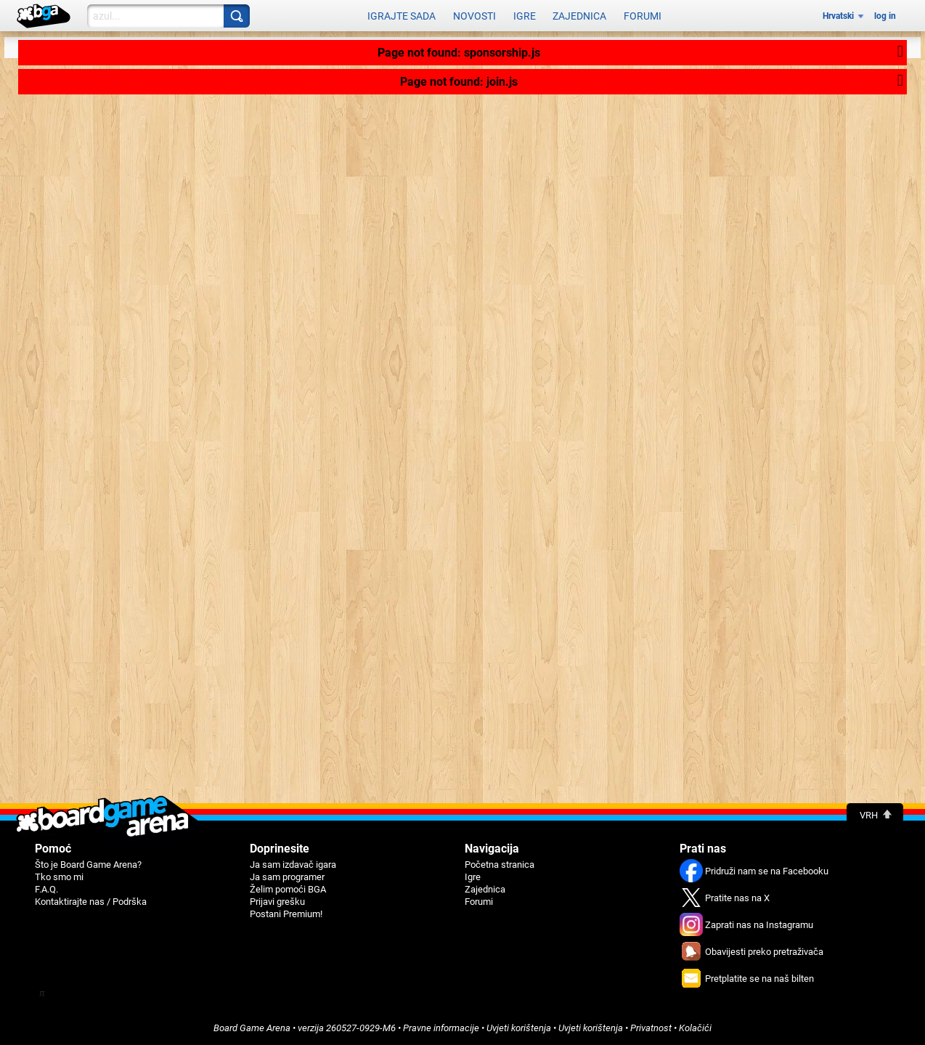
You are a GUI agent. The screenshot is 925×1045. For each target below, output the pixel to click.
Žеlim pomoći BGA (288, 889)
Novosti (474, 16)
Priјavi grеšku (277, 901)
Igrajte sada (401, 16)
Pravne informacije (441, 1027)
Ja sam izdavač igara (293, 864)
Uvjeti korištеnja (518, 1027)
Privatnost (651, 1027)
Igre (524, 16)
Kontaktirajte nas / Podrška (91, 901)
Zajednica (579, 16)
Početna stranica (499, 864)
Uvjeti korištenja (590, 1027)
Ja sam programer (287, 876)
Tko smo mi (59, 876)
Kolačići (695, 1027)
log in (885, 16)
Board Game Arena (251, 1027)
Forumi (642, 16)
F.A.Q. (46, 889)
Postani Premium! (286, 913)
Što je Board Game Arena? (88, 864)
